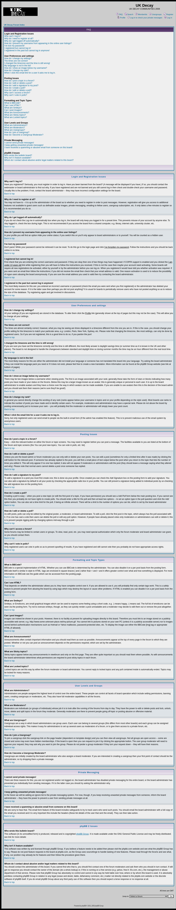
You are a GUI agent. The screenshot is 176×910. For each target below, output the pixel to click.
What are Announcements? (16, 112)
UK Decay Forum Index (14, 25)
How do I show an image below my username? (25, 68)
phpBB (84, 906)
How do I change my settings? (18, 58)
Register (168, 14)
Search (129, 14)
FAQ (119, 14)
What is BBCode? (12, 103)
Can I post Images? (13, 110)
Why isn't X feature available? (17, 158)
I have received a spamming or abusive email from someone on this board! (38, 147)
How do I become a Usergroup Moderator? (23, 135)
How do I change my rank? (16, 70)
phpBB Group (82, 834)
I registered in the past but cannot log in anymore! (27, 50)
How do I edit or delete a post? (18, 83)
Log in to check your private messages (144, 18)
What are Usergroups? (14, 130)
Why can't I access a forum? (17, 92)
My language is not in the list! (17, 65)
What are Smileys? (13, 108)
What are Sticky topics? (15, 115)
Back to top (9, 194)
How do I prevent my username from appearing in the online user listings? (38, 43)
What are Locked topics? (15, 117)
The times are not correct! (16, 61)
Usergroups (155, 14)
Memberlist (141, 14)
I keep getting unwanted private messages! (23, 145)
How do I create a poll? (14, 88)
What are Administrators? (15, 125)
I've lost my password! (14, 46)
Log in (168, 18)
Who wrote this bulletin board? (18, 155)
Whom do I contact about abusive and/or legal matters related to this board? (39, 160)
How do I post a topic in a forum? (19, 80)
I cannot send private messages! (19, 142)
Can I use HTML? (12, 105)
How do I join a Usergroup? (16, 132)
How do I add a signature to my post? (21, 85)
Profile (121, 18)
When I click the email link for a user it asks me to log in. (29, 73)
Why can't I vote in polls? (15, 95)
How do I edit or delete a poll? (18, 90)
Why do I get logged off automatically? (21, 41)
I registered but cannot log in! (17, 48)
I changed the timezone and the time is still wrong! (27, 63)
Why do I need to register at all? (18, 38)
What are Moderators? (14, 127)
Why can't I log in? (12, 36)
